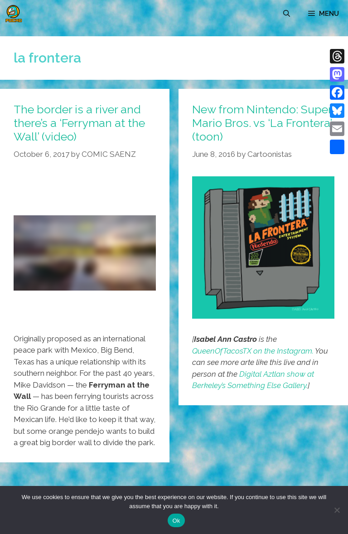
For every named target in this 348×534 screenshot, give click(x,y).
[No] (336, 510)
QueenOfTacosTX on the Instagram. (253, 350)
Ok (176, 520)
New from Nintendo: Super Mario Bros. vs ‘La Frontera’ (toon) (262, 122)
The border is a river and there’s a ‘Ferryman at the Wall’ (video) (79, 122)
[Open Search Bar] (286, 13)
